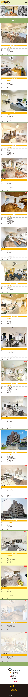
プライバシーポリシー (14, 692)
